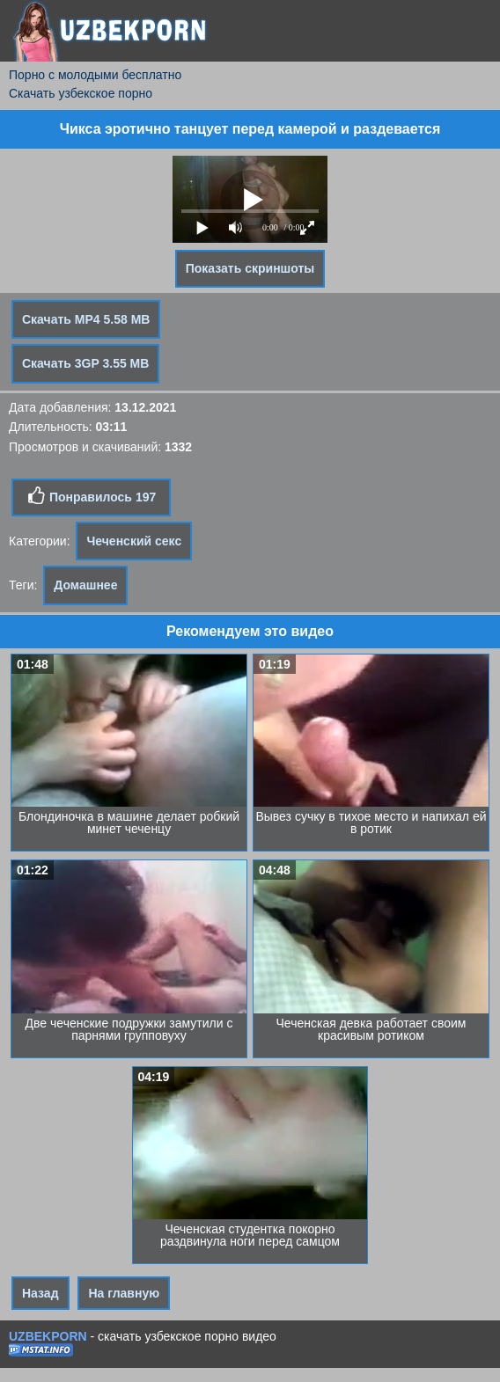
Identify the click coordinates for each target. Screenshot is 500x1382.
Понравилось (91, 496)
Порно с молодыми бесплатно (95, 75)
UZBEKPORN (48, 1336)
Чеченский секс (133, 541)
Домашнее (85, 585)
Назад (40, 1293)
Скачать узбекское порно (80, 93)
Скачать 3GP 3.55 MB (85, 363)
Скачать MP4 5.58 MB (86, 319)
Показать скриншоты (250, 268)
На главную (123, 1293)
